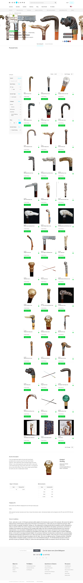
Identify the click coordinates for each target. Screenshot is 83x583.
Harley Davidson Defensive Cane (64, 278)
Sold (16, 89)
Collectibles (15, 111)
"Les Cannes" (60, 437)
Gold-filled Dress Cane (62, 173)
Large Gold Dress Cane (28, 305)
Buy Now (18, 6)
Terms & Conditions (40, 581)
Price (11, 120)
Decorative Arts (20, 10)
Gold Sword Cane (44, 411)
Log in (67, 2)
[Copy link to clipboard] (63, 41)
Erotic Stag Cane (61, 252)
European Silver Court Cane (63, 93)
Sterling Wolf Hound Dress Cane (47, 173)
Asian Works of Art (63, 10)
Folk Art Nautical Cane (28, 146)
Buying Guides (67, 575)
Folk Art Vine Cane (61, 146)
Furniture (29, 10)
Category (12, 101)
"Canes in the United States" (46, 437)
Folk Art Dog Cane (27, 384)
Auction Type (13, 93)
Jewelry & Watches (39, 10)
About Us (14, 566)
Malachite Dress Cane (62, 411)
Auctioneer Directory (30, 567)
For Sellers (52, 6)
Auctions (11, 6)
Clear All (19, 78)
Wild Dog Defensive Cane (28, 173)
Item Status (12, 84)
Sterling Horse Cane (61, 305)
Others (72, 10)
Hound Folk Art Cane (62, 358)
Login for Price (27, 99)
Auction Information (49, 44)
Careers (14, 569)
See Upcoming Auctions (31, 566)
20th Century (15, 109)
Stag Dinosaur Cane (44, 199)
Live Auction (15, 96)
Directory (31, 6)
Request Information (48, 567)
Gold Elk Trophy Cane (45, 146)
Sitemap (66, 571)
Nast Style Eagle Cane (28, 199)
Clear (19, 84)
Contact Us (15, 571)
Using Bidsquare (68, 566)
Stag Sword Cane (44, 384)
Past (12, 13)
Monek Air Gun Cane (27, 93)
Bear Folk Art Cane (61, 331)
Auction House (13, 127)
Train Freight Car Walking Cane (46, 252)
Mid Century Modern (51, 10)
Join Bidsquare (29, 569)
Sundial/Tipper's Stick (45, 120)
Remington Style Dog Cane (63, 384)
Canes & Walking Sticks (16, 115)
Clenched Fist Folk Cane (45, 358)
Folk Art (16, 107)
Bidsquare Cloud (48, 573)
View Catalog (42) (67, 37)
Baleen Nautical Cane (28, 120)
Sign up (71, 2)
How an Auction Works (69, 569)
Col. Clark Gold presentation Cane (47, 305)
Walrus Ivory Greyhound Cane (29, 225)
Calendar (24, 6)
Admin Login (47, 569)
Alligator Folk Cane (27, 252)
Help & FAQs (67, 573)
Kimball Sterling (31, 32)
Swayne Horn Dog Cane (28, 331)
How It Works (44, 6)
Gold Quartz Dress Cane (45, 331)
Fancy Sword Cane (44, 278)
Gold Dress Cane (27, 278)
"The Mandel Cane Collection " (29, 437)
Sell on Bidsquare (48, 566)
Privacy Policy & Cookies (30, 581)
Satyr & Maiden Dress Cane (46, 225)
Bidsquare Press (15, 567)
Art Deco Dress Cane (62, 120)
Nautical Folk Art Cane (28, 358)
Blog (37, 6)
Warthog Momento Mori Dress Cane (64, 225)
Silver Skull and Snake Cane (63, 199)
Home (10, 13)
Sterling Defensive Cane (45, 93)
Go (19, 122)
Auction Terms (67, 567)
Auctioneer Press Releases (50, 571)
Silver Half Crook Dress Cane (29, 411)
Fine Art (10, 10)
